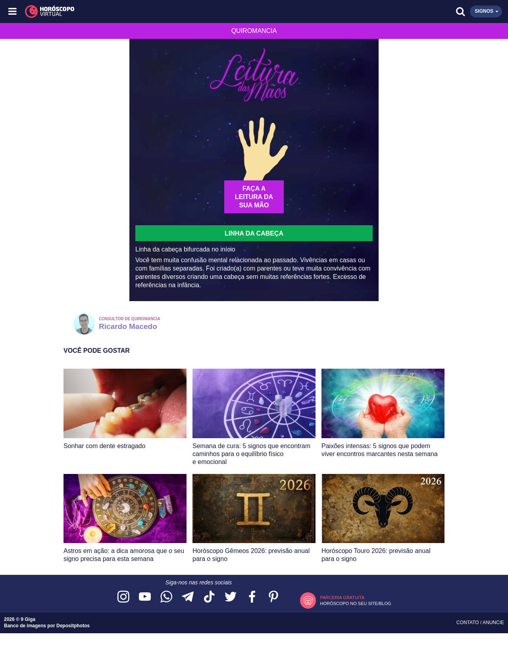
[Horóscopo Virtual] (134, 11)
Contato (468, 622)
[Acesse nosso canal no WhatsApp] (166, 597)
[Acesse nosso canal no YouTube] (145, 597)
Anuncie (493, 622)
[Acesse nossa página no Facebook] (252, 597)
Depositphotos (73, 625)
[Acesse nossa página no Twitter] (230, 597)
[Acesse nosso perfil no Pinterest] (273, 597)
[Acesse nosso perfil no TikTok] (209, 597)
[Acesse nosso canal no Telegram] (187, 597)
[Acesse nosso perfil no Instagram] (123, 597)
